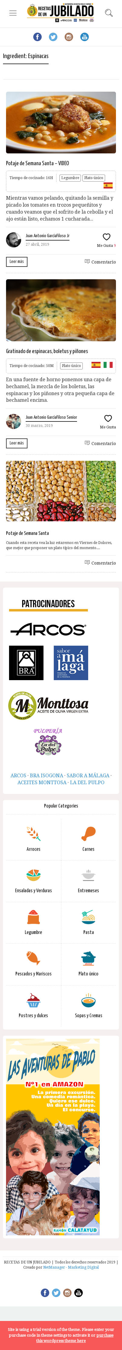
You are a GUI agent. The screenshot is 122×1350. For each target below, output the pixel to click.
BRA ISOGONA (46, 775)
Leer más (17, 261)
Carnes (88, 849)
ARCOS (18, 775)
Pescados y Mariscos (33, 974)
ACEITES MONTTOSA (42, 782)
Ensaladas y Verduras (33, 890)
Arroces (33, 849)
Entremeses (88, 890)
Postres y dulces (33, 1015)
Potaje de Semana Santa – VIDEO (37, 163)
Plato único (93, 178)
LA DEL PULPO (87, 782)
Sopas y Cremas (88, 1015)
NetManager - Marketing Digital (71, 1267)
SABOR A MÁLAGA (88, 775)
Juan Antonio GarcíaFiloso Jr (47, 236)
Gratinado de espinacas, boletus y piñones (47, 351)
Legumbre (70, 178)
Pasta (88, 932)
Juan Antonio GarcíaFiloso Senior (51, 417)
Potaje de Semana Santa (27, 533)
